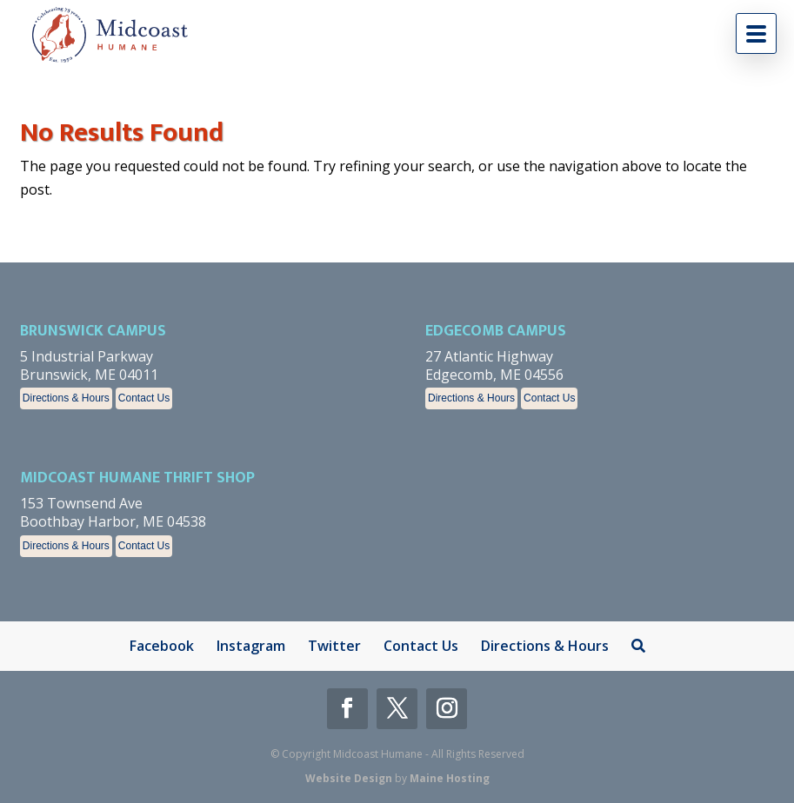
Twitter (334, 645)
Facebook (162, 645)
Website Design (348, 778)
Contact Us (144, 398)
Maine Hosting (450, 778)
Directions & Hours (66, 398)
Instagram (251, 645)
